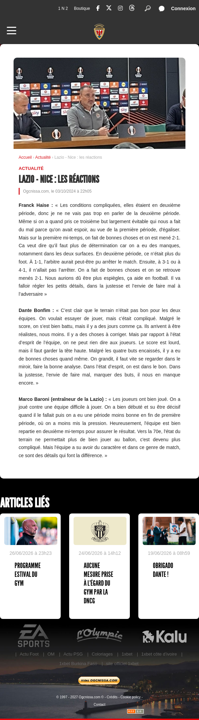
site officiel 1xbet (122, 663)
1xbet (127, 654)
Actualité (43, 157)
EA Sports (34, 636)
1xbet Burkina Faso (78, 663)
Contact (99, 704)
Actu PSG (73, 654)
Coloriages (102, 654)
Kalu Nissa (164, 636)
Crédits (112, 697)
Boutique (82, 8)
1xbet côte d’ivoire (159, 654)
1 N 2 (63, 8)
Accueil (25, 157)
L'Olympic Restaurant (99, 636)
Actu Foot (29, 654)
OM (51, 654)
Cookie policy (130, 697)
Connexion (183, 8)
